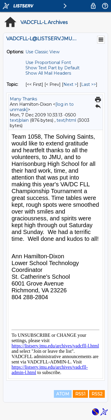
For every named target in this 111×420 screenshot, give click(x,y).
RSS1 (80, 394)
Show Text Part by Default (52, 67)
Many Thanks (23, 99)
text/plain (19, 120)
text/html (66, 120)
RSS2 (96, 394)
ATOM (62, 394)
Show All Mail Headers (48, 73)
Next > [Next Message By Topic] (70, 84)
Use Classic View (42, 51)
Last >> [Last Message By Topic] (88, 84)
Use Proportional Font (48, 62)
